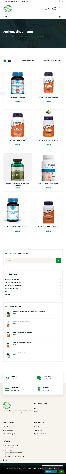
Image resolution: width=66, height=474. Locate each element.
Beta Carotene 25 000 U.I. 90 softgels (48, 227)
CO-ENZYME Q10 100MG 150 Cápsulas (17, 140)
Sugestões (37, 427)
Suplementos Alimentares (20, 36)
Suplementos (38, 430)
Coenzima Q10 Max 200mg (17, 97)
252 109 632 (8, 450)
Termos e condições (8, 430)
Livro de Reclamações (9, 434)
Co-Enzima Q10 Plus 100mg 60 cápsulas (17, 227)
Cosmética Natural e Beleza (33, 285)
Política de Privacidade (9, 427)
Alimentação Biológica (33, 279)
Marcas (33, 294)
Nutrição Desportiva (33, 288)
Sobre (36, 411)
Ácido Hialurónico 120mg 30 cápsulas (48, 184)
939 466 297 (8, 454)
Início (7, 36)
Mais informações (51, 471)
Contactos (37, 415)
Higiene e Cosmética (40, 434)
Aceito (61, 471)
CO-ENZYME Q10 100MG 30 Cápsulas (48, 140)
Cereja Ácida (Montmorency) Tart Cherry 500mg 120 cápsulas (17, 184)
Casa (33, 291)
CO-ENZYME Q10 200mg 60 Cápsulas (48, 97)
